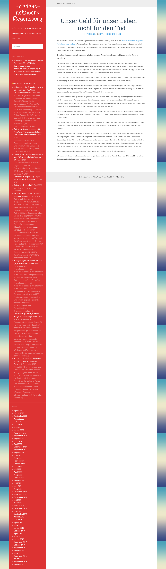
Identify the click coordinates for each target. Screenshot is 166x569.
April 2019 (18, 522)
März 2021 (18, 489)
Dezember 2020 (20, 492)
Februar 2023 (19, 461)
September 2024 (20, 436)
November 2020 (20, 494)
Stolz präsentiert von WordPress (90, 177)
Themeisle (120, 177)
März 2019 (18, 525)
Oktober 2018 (19, 531)
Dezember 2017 (20, 542)
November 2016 (20, 559)
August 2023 (19, 453)
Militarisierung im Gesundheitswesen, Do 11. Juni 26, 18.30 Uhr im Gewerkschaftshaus (28, 63)
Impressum (16, 38)
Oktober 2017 (19, 545)
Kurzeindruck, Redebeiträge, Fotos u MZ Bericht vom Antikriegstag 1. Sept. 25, (28, 361)
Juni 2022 (18, 467)
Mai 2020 (17, 503)
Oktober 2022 (19, 464)
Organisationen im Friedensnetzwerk (26, 33)
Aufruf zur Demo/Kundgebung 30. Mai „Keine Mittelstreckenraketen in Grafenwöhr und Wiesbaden (28, 71)
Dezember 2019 (20, 508)
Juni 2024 (18, 441)
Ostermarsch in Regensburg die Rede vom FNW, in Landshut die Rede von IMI (28, 157)
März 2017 (18, 553)
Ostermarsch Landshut (23, 185)
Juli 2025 (17, 422)
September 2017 (20, 548)
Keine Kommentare (113, 34)
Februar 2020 (19, 506)
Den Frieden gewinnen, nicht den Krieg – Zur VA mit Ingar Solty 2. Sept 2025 (28, 316)
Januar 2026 (19, 413)
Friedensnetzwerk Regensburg (24, 83)
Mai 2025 (17, 427)
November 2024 (20, 433)
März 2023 (18, 458)
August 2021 (19, 480)
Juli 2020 (17, 500)
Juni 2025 (18, 424)
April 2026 (18, 411)
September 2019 (20, 514)
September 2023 (20, 450)
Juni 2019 (18, 520)
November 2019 (20, 511)
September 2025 (20, 416)
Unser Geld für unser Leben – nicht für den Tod (102, 24)
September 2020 (20, 497)
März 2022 (18, 475)
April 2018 (18, 534)
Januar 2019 (19, 528)
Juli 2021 (17, 483)
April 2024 (18, 444)
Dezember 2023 (20, 447)
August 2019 (19, 517)
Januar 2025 (19, 430)
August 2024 (19, 438)
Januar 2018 (19, 539)
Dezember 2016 (20, 556)
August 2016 (19, 564)
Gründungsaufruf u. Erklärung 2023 (26, 28)
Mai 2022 (17, 469)
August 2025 (19, 419)
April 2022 (18, 472)
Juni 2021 (18, 486)
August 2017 (19, 550)
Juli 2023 (17, 455)
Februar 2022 (19, 478)
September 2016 (20, 562)
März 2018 (18, 536)
